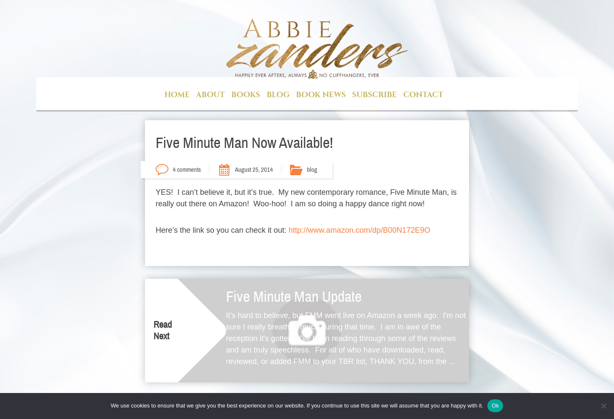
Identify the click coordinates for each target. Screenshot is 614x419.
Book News (320, 95)
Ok (495, 405)
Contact (423, 95)
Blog (278, 95)
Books (245, 95)
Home (176, 95)
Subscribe (374, 95)
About (210, 95)
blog (312, 169)
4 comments (187, 169)
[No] (603, 406)
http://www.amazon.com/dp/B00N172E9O (359, 230)
